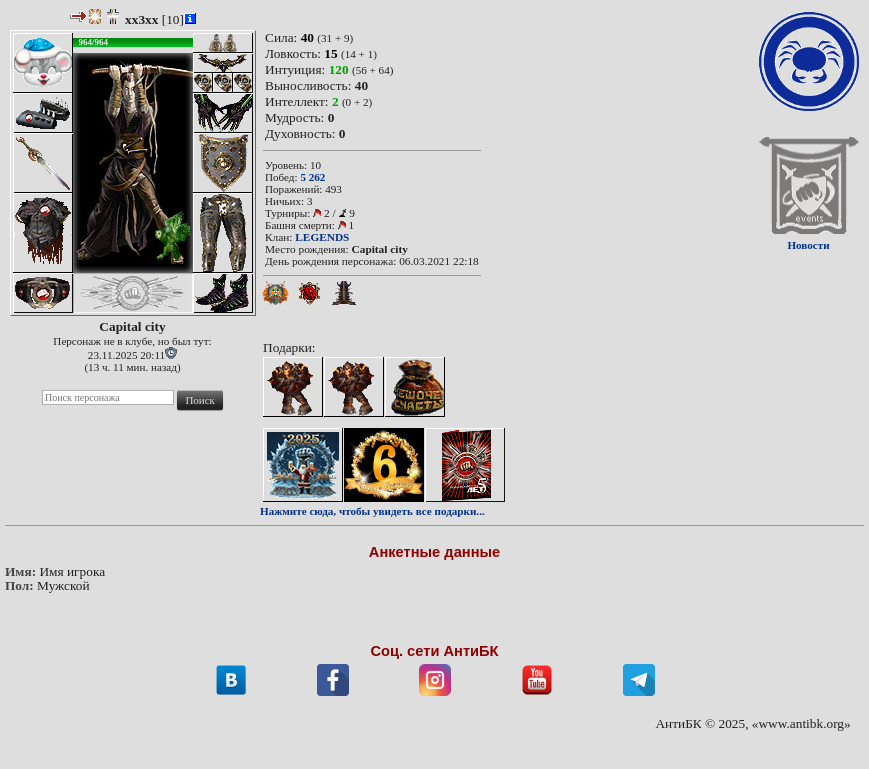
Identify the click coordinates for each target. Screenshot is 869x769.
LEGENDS (322, 237)
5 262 (312, 177)
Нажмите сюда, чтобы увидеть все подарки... (372, 511)
